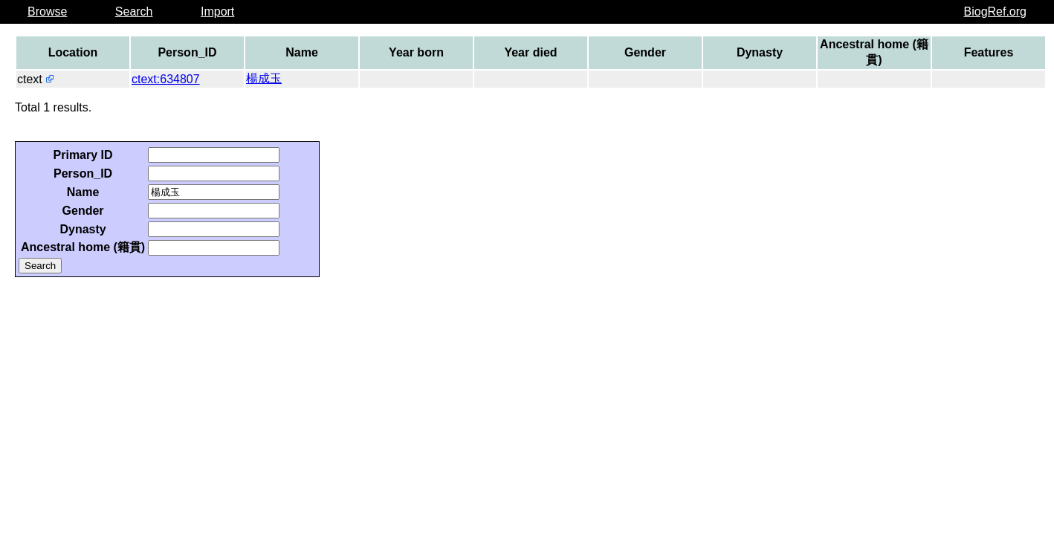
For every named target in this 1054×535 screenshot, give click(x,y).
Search (134, 11)
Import (217, 11)
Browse (47, 11)
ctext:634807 (166, 79)
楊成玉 (264, 78)
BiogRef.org (995, 11)
